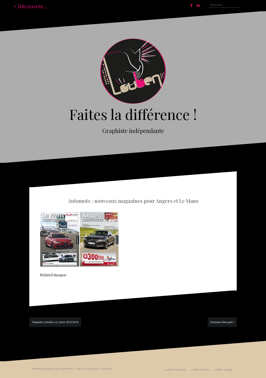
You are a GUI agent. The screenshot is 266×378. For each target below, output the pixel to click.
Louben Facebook (175, 369)
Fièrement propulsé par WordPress (52, 368)
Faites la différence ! (133, 114)
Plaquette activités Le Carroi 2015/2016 (55, 322)
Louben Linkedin (200, 369)
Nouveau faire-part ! (222, 322)
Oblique (89, 368)
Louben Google (223, 369)
